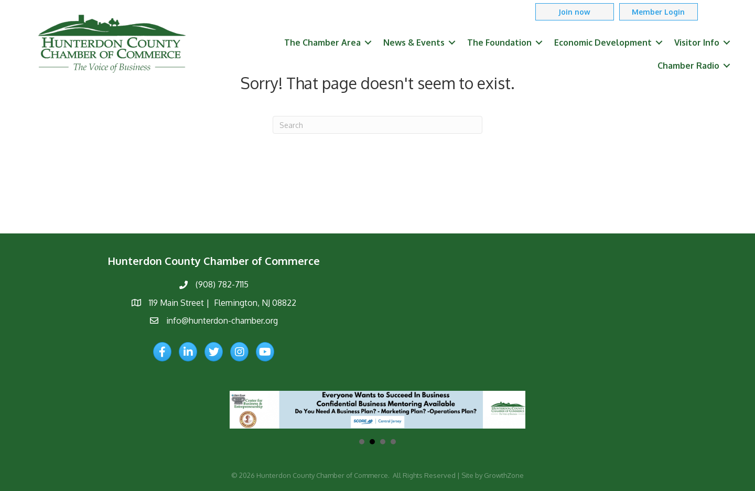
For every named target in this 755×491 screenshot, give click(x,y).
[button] (574, 11)
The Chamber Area (322, 42)
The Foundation (499, 42)
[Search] (377, 125)
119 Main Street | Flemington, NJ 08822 (222, 302)
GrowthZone (504, 475)
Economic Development (603, 42)
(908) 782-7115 (222, 284)
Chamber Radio (688, 65)
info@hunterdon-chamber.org (222, 320)
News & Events (414, 42)
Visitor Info (696, 42)
